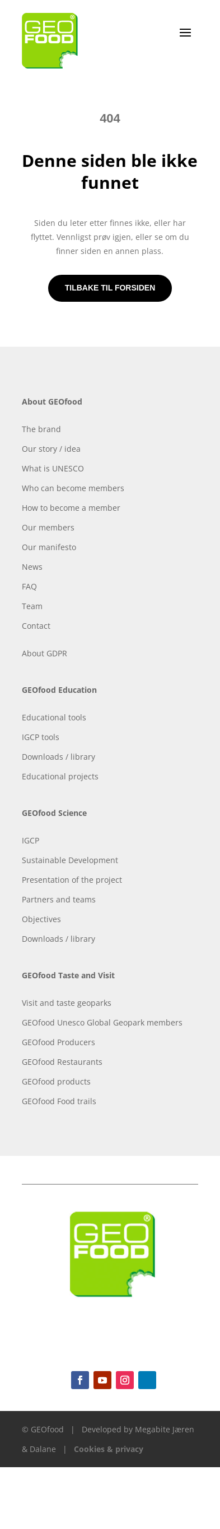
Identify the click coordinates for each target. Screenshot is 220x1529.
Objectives (41, 919)
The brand (41, 429)
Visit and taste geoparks (66, 1002)
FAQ (29, 586)
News (32, 566)
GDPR (56, 653)
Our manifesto (49, 547)
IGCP (30, 840)
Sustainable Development (70, 860)
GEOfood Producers (58, 1042)
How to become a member (71, 507)
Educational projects (60, 776)
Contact (36, 625)
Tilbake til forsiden (110, 287)
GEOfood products (56, 1081)
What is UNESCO (53, 468)
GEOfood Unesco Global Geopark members (102, 1022)
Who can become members (73, 488)
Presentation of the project (72, 879)
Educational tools (54, 717)
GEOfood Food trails (59, 1101)
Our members (48, 527)
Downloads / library (58, 756)
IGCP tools (40, 737)
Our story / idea (51, 448)
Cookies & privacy (108, 1449)
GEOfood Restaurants (62, 1061)
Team (32, 606)
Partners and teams (59, 899)
